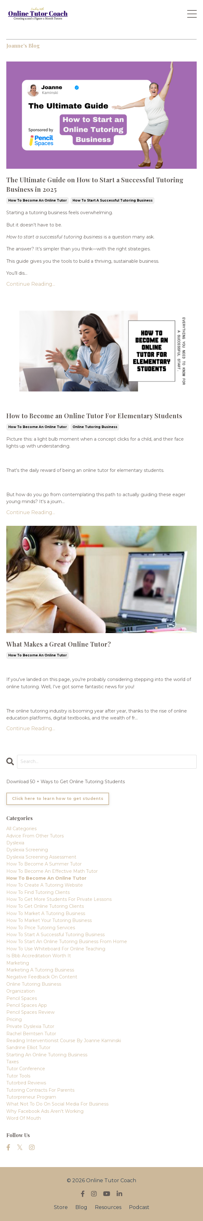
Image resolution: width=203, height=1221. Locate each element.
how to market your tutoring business (49, 920)
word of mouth (23, 1118)
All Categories (21, 828)
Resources (108, 1207)
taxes (12, 1062)
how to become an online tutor (37, 200)
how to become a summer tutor (44, 864)
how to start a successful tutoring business (112, 200)
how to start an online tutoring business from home (66, 941)
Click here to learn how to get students (57, 798)
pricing (14, 1019)
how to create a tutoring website (44, 885)
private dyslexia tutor (30, 1026)
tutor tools (18, 1076)
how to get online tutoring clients (45, 906)
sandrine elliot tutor (28, 1047)
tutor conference (25, 1068)
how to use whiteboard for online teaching (55, 949)
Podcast (139, 1207)
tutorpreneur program (31, 1097)
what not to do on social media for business (57, 1104)
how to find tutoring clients (38, 892)
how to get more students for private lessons (59, 899)
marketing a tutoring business (40, 970)
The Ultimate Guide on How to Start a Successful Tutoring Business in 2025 (94, 184)
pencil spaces (21, 998)
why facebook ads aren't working (45, 1111)
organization (20, 991)
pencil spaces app (26, 1005)
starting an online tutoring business (46, 1055)
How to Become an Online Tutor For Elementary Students (94, 415)
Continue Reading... (30, 284)
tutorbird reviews (26, 1083)
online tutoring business (94, 427)
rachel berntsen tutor (31, 1033)
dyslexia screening (27, 850)
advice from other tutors (35, 836)
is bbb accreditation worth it (38, 956)
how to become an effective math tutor (52, 871)
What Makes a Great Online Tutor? (58, 644)
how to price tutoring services (40, 927)
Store (61, 1207)
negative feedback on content (41, 977)
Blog (81, 1207)
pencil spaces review (30, 1012)
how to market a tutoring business (45, 913)
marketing (17, 963)
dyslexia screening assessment (41, 857)
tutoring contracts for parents (40, 1090)
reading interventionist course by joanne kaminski (63, 1040)
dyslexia (15, 843)
